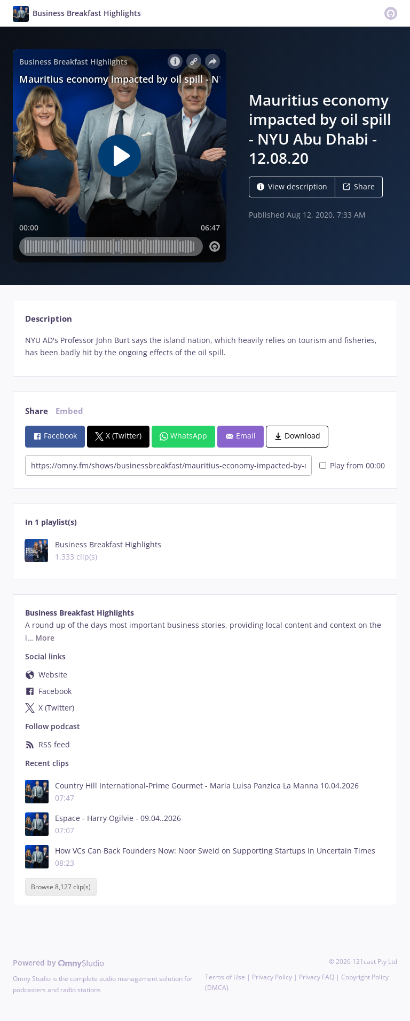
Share (359, 186)
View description (292, 186)
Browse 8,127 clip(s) (61, 886)
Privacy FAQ (316, 977)
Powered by (58, 963)
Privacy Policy (272, 977)
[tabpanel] (204, 347)
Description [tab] (48, 318)
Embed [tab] (69, 411)
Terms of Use (225, 977)
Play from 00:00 (352, 465)
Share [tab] (36, 411)
